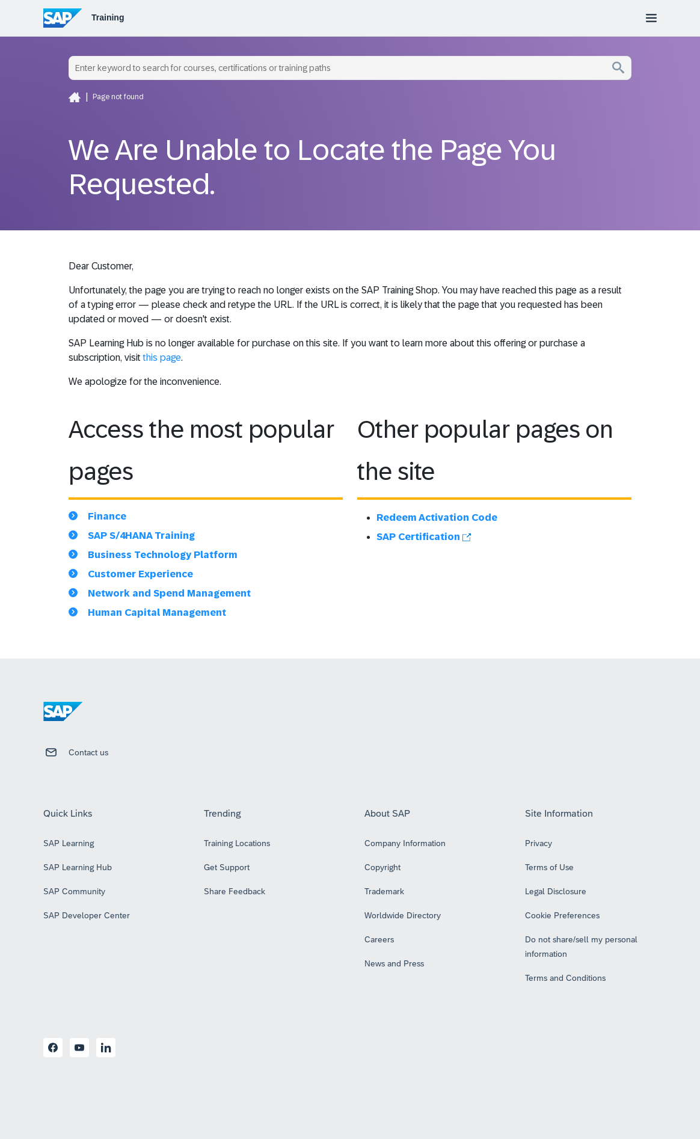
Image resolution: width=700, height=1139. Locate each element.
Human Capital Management (157, 612)
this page (162, 357)
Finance (107, 516)
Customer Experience (140, 574)
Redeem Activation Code (436, 517)
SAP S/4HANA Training (141, 535)
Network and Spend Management (169, 593)
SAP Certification (423, 537)
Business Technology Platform (163, 555)
